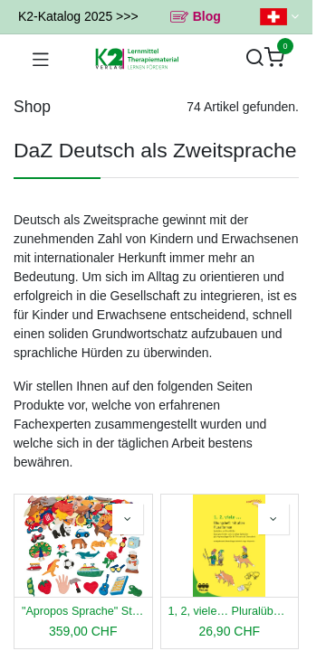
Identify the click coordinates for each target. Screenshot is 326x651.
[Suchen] (254, 58)
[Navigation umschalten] (40, 59)
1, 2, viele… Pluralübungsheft (230, 611)
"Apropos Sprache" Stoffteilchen (83, 611)
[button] (127, 519)
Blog (207, 16)
